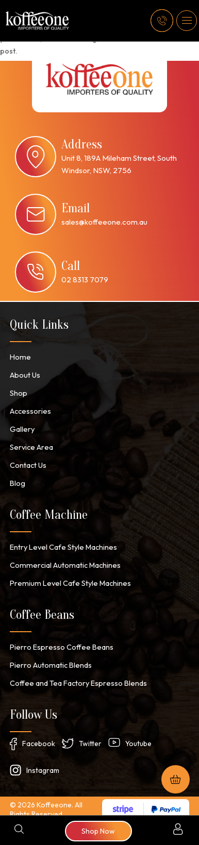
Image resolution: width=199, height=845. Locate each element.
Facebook (38, 736)
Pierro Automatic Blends (49, 658)
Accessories (30, 409)
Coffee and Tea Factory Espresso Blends (77, 676)
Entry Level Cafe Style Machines (62, 542)
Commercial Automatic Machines (63, 560)
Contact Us (28, 461)
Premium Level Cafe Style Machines (67, 577)
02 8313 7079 (84, 279)
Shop (18, 391)
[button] (186, 20)
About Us (24, 374)
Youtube (138, 736)
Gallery (22, 426)
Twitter (90, 736)
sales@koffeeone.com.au (104, 222)
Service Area (31, 444)
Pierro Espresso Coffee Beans (60, 641)
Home (19, 356)
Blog (17, 479)
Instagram (42, 763)
